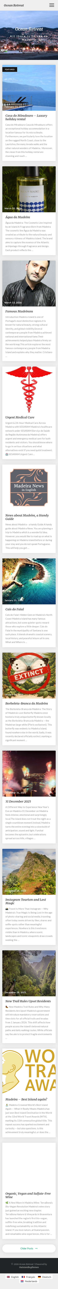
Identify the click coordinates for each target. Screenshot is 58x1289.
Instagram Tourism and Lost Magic (25, 901)
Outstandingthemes (29, 1267)
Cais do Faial (14, 609)
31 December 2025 (18, 801)
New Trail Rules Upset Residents (28, 1001)
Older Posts (29, 1248)
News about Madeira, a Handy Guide (27, 517)
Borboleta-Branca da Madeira (26, 703)
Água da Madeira (17, 217)
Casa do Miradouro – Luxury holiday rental (26, 117)
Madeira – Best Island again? (26, 1099)
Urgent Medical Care (19, 417)
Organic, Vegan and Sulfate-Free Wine (28, 1195)
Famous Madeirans (19, 311)
